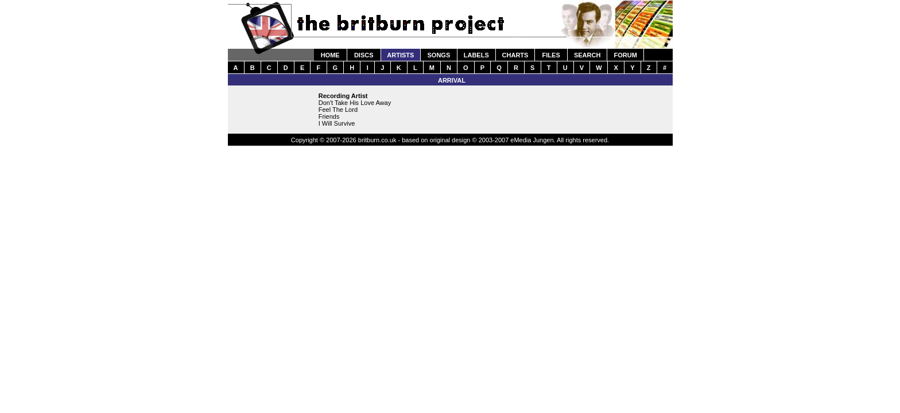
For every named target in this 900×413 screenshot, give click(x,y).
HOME (330, 55)
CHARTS (515, 55)
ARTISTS (400, 55)
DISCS (364, 55)
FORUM (625, 55)
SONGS (439, 55)
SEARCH (587, 55)
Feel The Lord (338, 109)
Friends (329, 116)
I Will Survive (337, 123)
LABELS (476, 55)
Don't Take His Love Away (355, 102)
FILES (551, 55)
